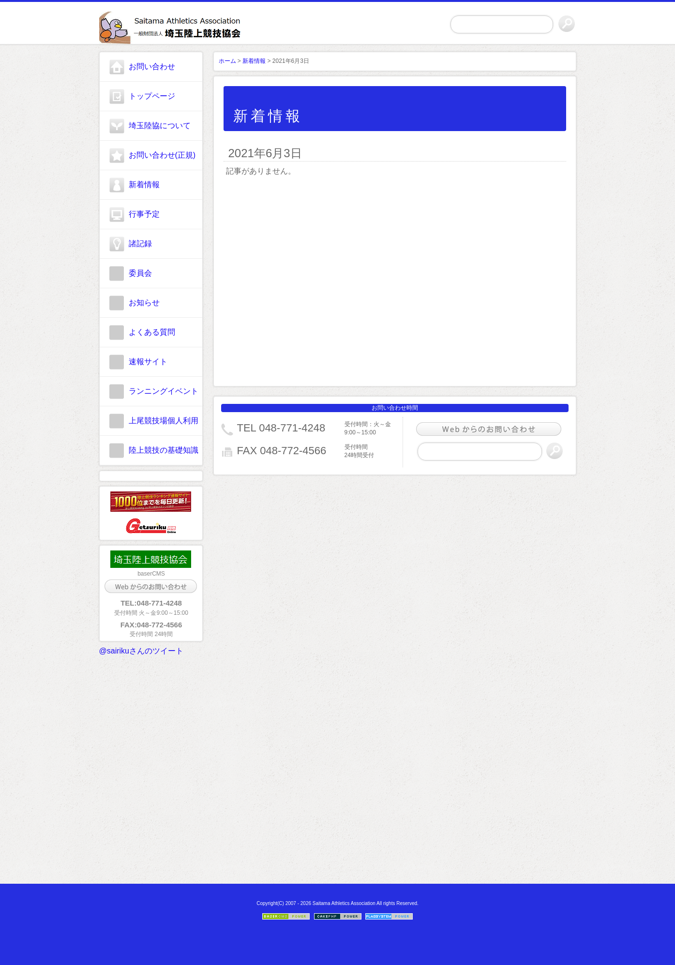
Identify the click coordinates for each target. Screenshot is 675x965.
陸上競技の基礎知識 (163, 450)
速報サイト (148, 361)
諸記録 (140, 243)
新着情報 (144, 184)
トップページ (152, 96)
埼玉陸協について (160, 125)
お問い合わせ (152, 66)
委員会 (140, 273)
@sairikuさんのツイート (141, 651)
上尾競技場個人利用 (163, 420)
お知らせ (144, 302)
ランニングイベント (163, 391)
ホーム (227, 61)
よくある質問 (152, 332)
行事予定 (144, 214)
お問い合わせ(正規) (162, 155)
